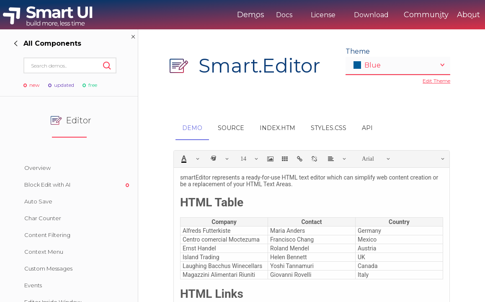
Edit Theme (436, 81)
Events (33, 285)
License (288, 15)
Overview (37, 167)
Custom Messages (48, 268)
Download (336, 15)
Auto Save (38, 201)
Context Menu (43, 251)
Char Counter (42, 218)
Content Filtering (47, 235)
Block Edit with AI (47, 184)
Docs (249, 15)
